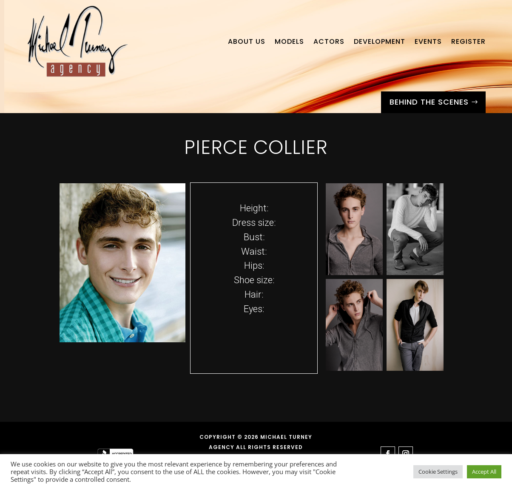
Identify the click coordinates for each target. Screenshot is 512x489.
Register (468, 41)
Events (428, 41)
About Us (246, 41)
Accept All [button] (484, 471)
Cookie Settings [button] (438, 471)
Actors (328, 41)
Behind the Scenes (429, 102)
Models (289, 41)
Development (379, 41)
